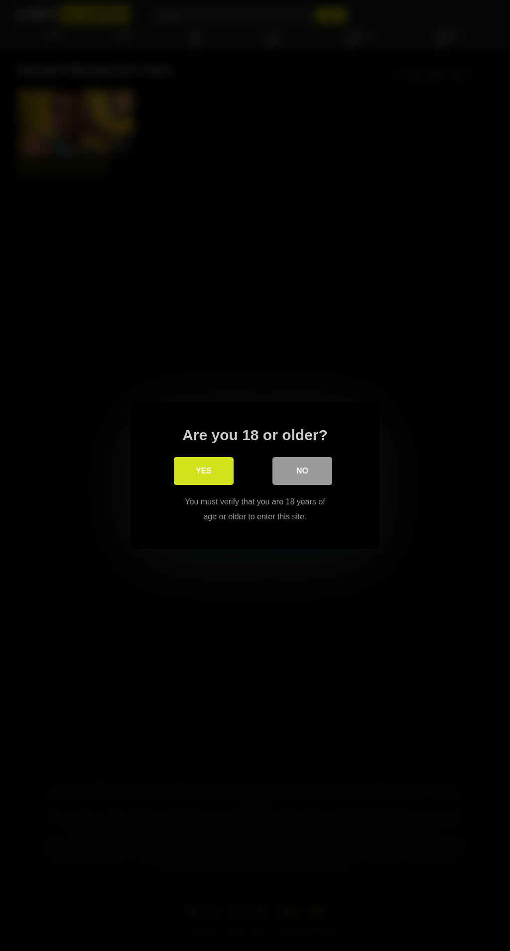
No (302, 471)
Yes (204, 471)
